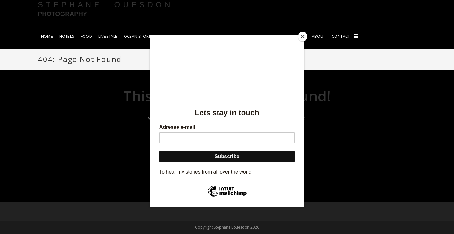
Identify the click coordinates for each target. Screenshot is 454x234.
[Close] (302, 36)
